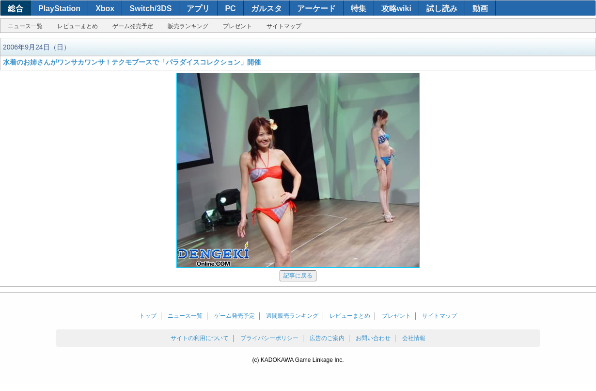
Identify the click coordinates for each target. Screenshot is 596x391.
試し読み (441, 8)
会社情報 (413, 338)
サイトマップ (284, 26)
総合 (15, 8)
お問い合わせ (373, 338)
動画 (480, 8)
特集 (358, 8)
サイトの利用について (200, 338)
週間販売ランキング (292, 315)
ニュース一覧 (25, 26)
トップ (148, 315)
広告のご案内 (327, 338)
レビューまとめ (77, 26)
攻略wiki (396, 8)
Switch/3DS (150, 8)
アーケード (316, 8)
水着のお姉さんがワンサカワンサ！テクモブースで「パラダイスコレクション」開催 (132, 62)
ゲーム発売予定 (132, 26)
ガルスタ (266, 8)
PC (230, 8)
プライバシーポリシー (269, 338)
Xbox (104, 8)
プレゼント (237, 26)
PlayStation (59, 8)
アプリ (198, 8)
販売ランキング (188, 26)
